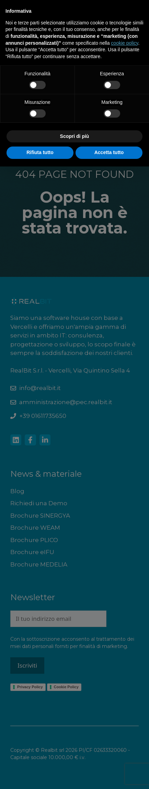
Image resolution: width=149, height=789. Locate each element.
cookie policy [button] (124, 43)
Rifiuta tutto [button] (40, 152)
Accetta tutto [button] (109, 152)
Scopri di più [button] (74, 136)
